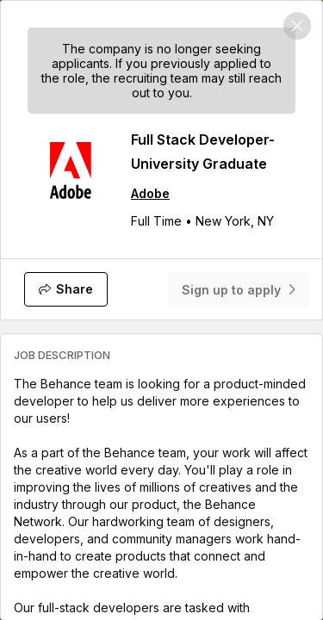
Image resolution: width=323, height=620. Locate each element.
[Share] (66, 289)
